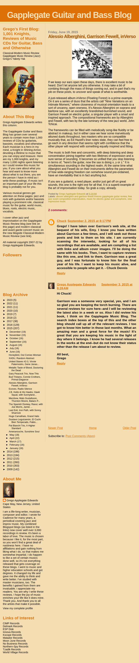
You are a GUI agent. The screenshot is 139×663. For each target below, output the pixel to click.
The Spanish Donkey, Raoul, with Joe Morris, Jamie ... (26, 405)
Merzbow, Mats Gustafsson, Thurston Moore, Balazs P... (24, 399)
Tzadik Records (12, 649)
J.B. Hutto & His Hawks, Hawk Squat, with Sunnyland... (24, 393)
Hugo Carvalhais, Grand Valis (24, 416)
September (16, 341)
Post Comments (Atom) (80, 436)
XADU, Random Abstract (21, 358)
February (15, 444)
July (12, 348)
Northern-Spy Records (15, 646)
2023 (10, 300)
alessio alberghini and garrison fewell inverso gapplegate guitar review (91, 196)
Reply (61, 273)
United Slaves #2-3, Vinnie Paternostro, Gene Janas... (24, 363)
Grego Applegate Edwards (76, 284)
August (14, 345)
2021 (10, 307)
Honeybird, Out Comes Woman (25, 355)
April (12, 438)
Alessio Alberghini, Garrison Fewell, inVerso (23, 384)
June (13, 351)
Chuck (61, 221)
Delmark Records (13, 626)
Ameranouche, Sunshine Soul (24, 431)
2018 (10, 317)
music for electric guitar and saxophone (106, 199)
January (14, 448)
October (14, 338)
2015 (10, 328)
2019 (10, 314)
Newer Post (55, 427)
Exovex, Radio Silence (20, 388)
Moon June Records (14, 640)
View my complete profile (18, 608)
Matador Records (13, 637)
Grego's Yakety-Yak (14, 58)
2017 (10, 321)
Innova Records (12, 632)
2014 (10, 451)
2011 (10, 462)
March (13, 441)
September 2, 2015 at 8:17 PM (89, 221)
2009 (10, 469)
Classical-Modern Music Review (21, 53)
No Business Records (15, 643)
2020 (10, 310)
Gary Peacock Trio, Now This (24, 373)
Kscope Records (12, 634)
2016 (10, 324)
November (16, 335)
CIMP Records (11, 623)
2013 (10, 455)
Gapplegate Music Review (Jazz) (21, 55)
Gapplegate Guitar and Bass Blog (69, 15)
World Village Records (15, 652)
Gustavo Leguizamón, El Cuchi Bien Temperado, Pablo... (25, 420)
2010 (10, 465)
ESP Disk (8, 629)
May (12, 434)
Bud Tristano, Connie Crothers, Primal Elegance (25, 378)
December (16, 331)
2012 (10, 458)
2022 (10, 303)
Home (93, 427)
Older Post (129, 427)
